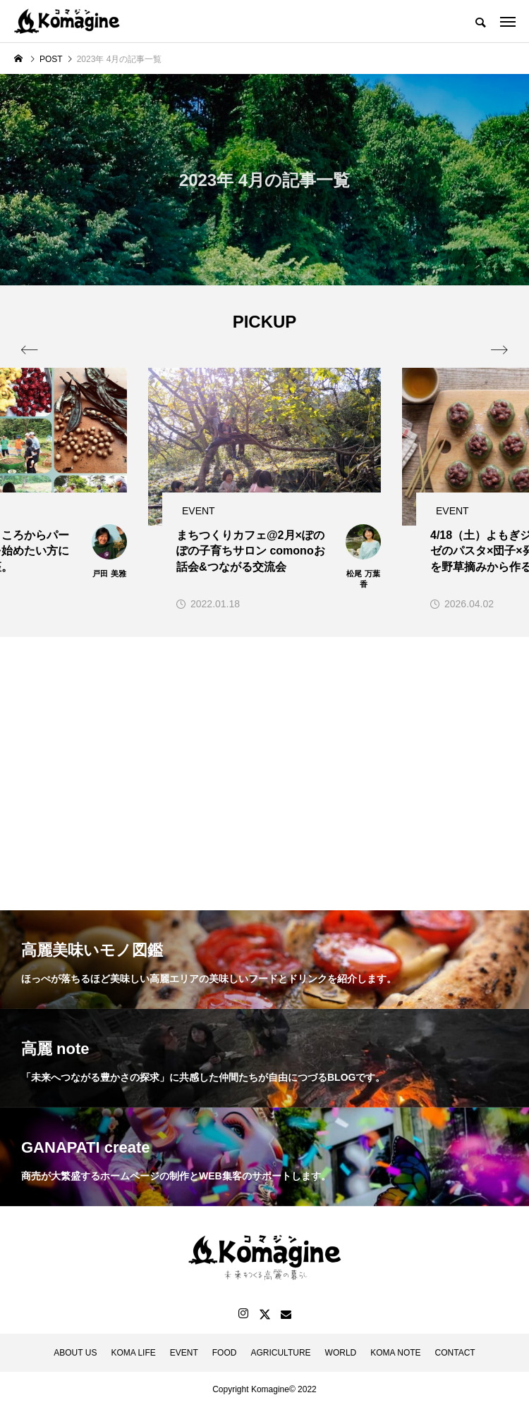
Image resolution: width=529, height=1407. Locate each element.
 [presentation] (499, 350)
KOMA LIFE (133, 1353)
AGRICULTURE (280, 1353)
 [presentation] (29, 350)
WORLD (341, 1353)
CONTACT (455, 1353)
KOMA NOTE (395, 1353)
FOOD (224, 1353)
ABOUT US (75, 1353)
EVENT (184, 1353)
